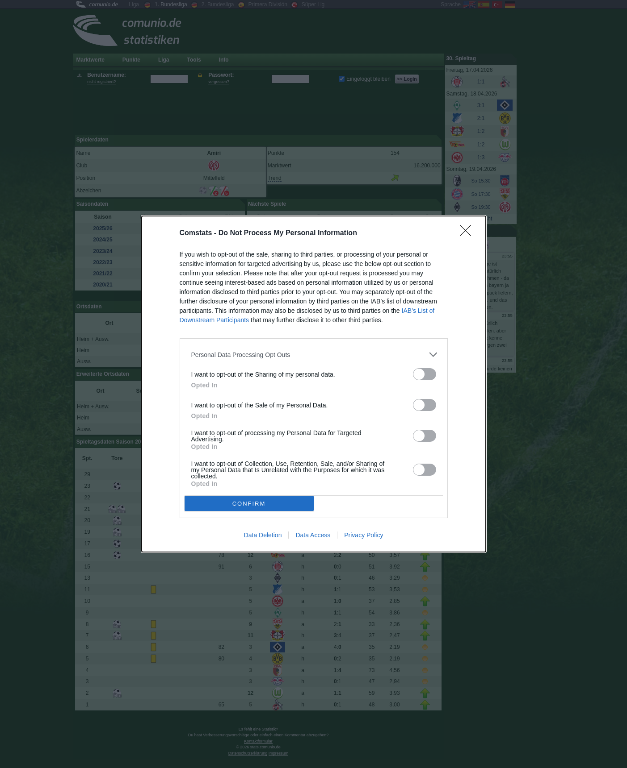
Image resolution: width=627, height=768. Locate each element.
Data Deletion (263, 535)
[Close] (468, 233)
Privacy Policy (363, 535)
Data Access (312, 535)
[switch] (424, 374)
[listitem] (313, 354)
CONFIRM (249, 503)
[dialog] (314, 384)
